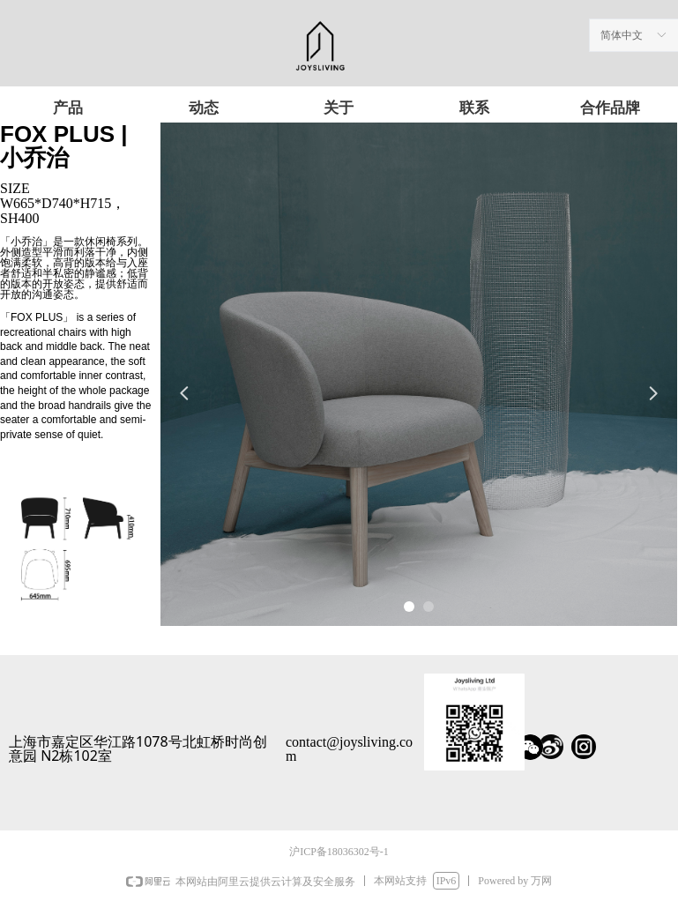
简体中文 (621, 35)
